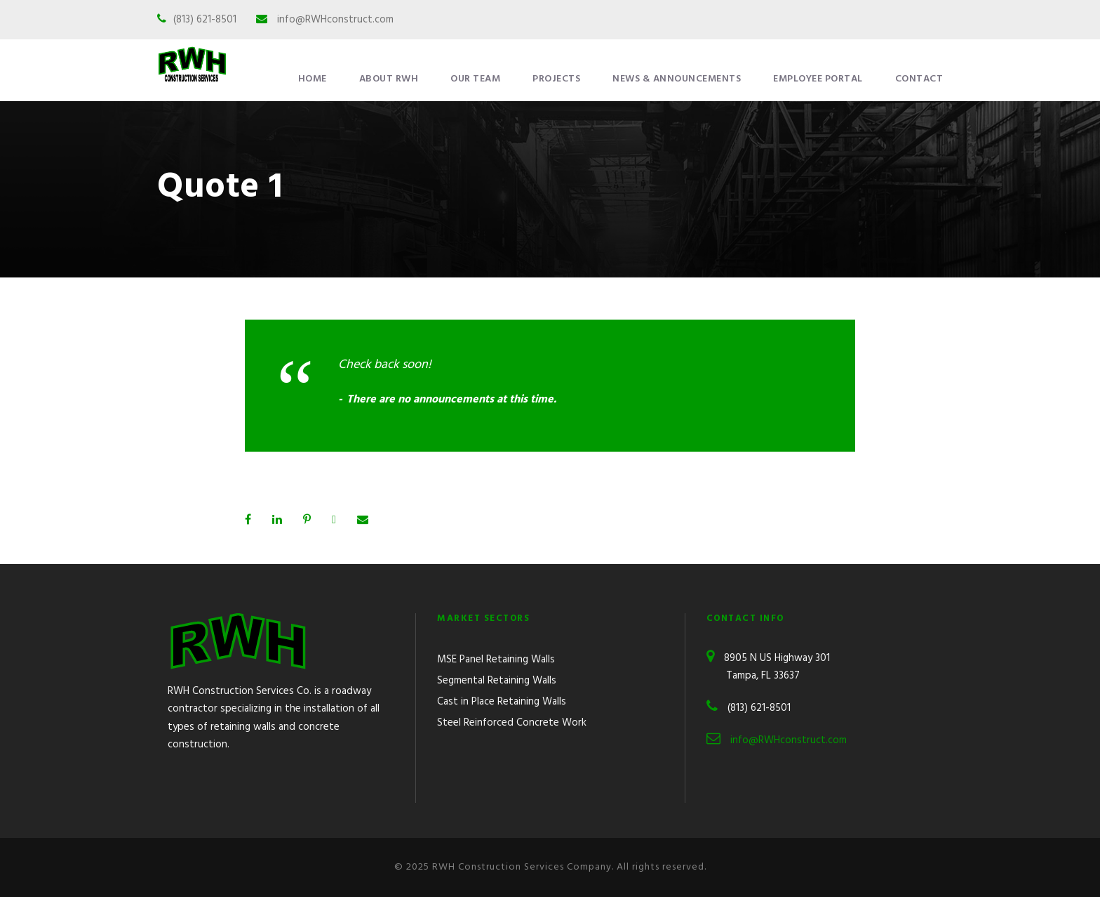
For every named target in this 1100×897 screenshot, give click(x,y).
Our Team (475, 79)
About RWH (389, 79)
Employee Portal (818, 79)
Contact (919, 79)
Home (312, 79)
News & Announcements (676, 79)
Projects (556, 79)
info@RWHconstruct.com (335, 19)
